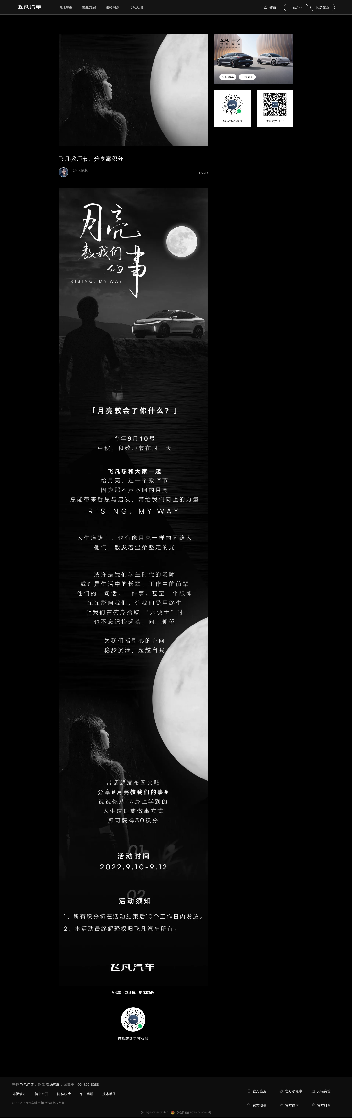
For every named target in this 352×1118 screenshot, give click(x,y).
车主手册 (86, 1094)
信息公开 (41, 1094)
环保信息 (19, 1094)
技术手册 (109, 1094)
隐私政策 (64, 1094)
